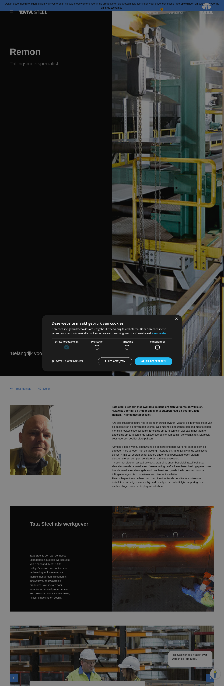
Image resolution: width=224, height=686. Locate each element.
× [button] (176, 319)
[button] (67, 361)
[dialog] (112, 343)
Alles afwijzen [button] (115, 361)
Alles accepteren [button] (153, 361)
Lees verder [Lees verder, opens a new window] (159, 333)
